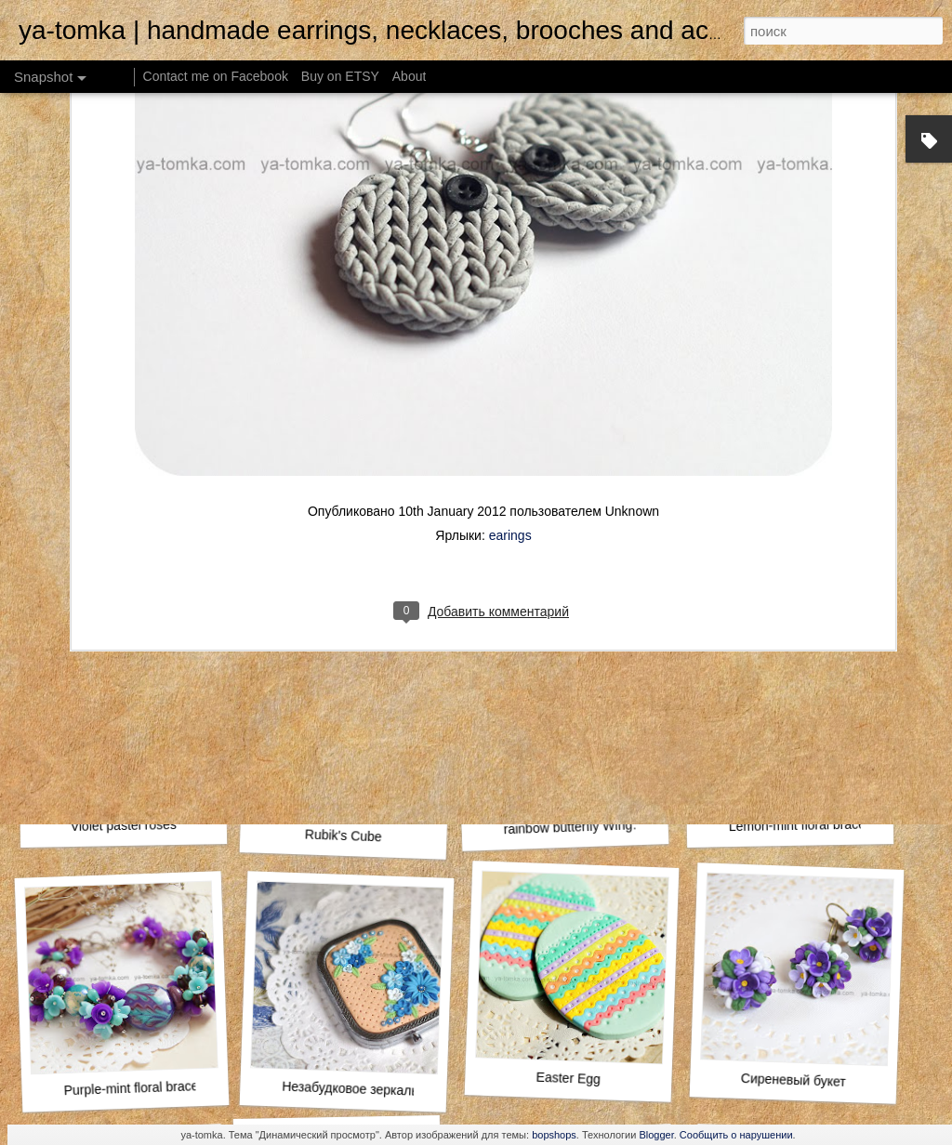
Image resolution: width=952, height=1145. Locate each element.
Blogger (656, 1134)
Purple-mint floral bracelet (137, 1088)
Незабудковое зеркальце (357, 1089)
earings (510, 326)
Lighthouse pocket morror (587, 582)
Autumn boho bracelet (120, 583)
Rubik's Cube (343, 835)
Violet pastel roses (124, 825)
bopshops (554, 1134)
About (409, 76)
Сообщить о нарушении (736, 1134)
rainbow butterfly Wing (567, 826)
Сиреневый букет (793, 1080)
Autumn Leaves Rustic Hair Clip (824, 575)
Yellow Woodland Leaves (340, 573)
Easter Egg (568, 1078)
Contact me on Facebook (215, 76)
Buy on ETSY (340, 76)
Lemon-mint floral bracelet (804, 825)
